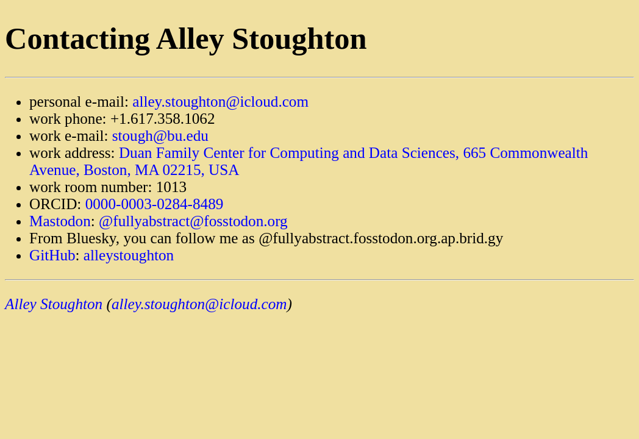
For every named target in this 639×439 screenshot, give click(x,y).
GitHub (52, 255)
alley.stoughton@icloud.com (220, 101)
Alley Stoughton (53, 304)
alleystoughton (129, 255)
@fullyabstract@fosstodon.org (193, 221)
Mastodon (60, 221)
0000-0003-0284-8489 (154, 204)
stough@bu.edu (160, 135)
